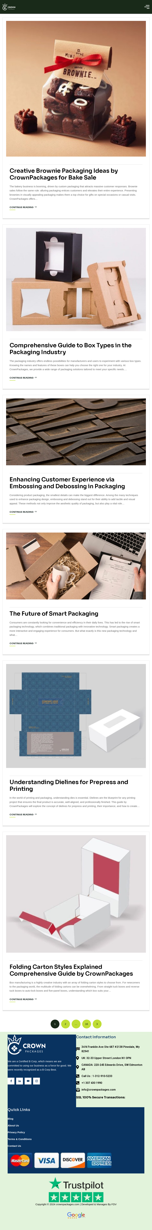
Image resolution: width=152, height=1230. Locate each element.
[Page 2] (65, 1024)
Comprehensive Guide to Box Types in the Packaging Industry (71, 349)
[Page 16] (86, 1024)
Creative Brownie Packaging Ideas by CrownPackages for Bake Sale (64, 174)
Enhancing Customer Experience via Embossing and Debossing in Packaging (67, 483)
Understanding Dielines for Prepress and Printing (69, 785)
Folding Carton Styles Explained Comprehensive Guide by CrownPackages (71, 970)
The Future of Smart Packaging (54, 613)
